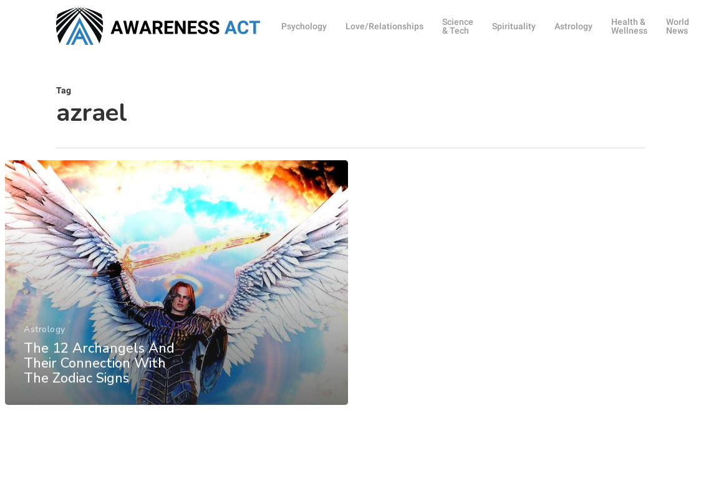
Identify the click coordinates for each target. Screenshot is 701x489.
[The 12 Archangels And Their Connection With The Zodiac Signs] (176, 293)
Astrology (44, 340)
